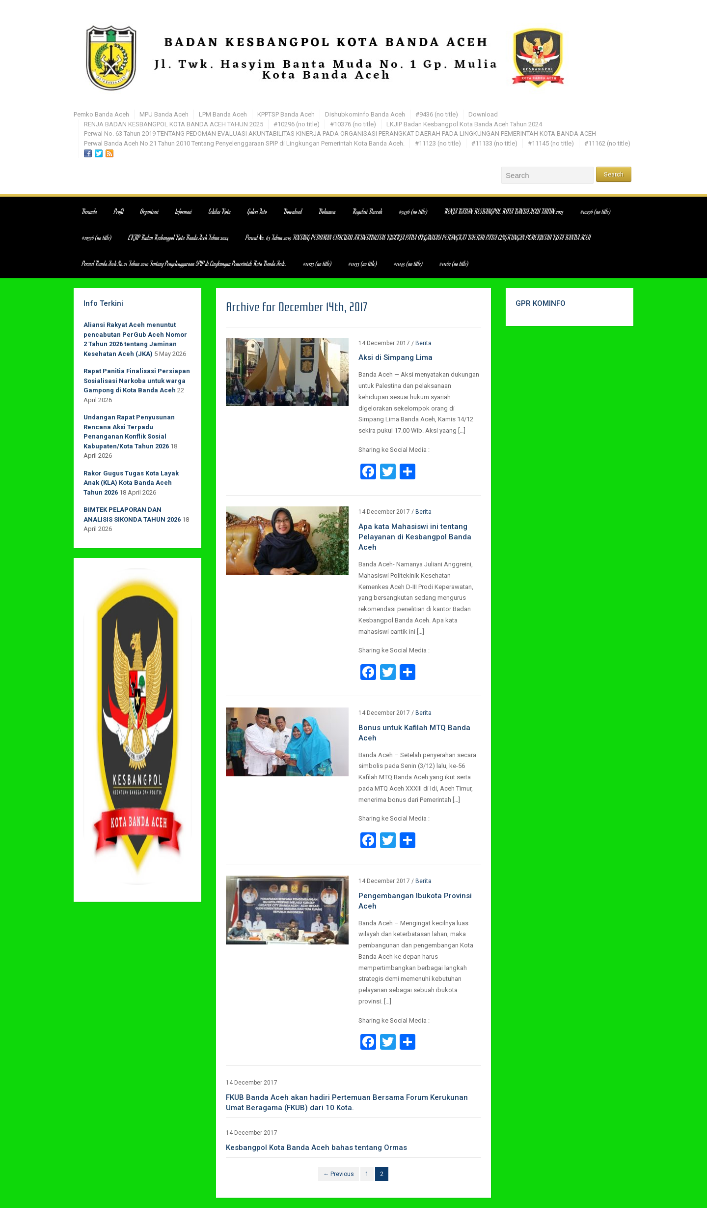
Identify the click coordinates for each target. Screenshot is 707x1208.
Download (483, 114)
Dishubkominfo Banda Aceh (365, 114)
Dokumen (327, 211)
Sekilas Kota (220, 211)
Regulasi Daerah (367, 211)
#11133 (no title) (494, 143)
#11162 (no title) (607, 143)
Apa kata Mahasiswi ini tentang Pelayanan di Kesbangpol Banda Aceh (414, 537)
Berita (423, 343)
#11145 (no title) (551, 143)
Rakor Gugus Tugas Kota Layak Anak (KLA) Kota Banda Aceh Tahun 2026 (131, 483)
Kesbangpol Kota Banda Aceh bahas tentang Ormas (316, 1147)
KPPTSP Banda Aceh (286, 114)
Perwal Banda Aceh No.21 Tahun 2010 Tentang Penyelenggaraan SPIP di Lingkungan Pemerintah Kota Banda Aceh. (244, 143)
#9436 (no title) (436, 114)
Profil (119, 211)
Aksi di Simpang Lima (395, 357)
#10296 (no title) (296, 124)
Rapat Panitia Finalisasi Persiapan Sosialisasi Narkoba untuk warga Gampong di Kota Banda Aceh (136, 380)
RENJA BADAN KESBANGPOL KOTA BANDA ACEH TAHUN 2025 (173, 124)
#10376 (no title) (353, 124)
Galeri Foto (257, 211)
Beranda (89, 211)
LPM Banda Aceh (223, 114)
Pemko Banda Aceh (101, 114)
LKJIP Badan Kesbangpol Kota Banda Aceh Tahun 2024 (464, 124)
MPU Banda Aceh (164, 114)
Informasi (184, 211)
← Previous (338, 1174)
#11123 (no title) (438, 143)
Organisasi (149, 211)
